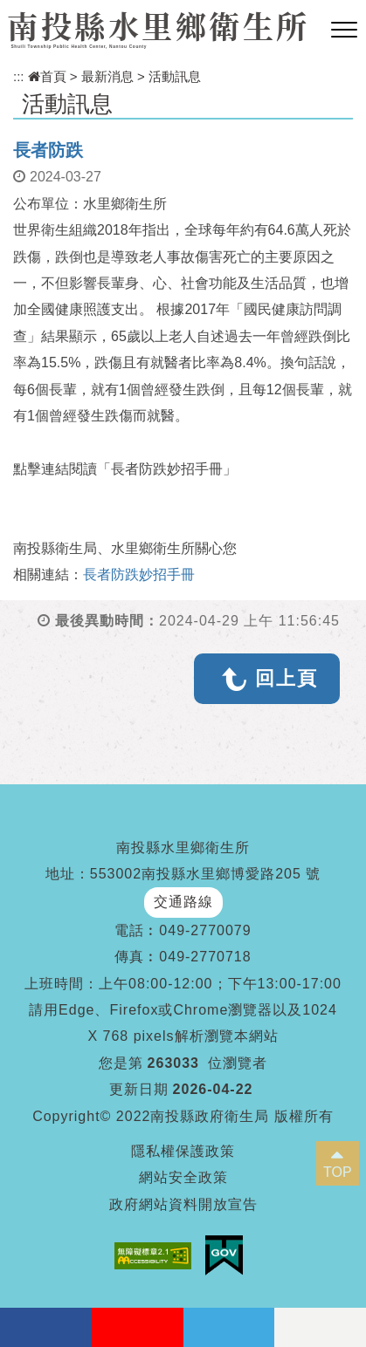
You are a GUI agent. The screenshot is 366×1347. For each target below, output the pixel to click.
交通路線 (183, 901)
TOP (337, 1172)
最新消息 (107, 76)
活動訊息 (174, 76)
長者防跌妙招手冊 (139, 574)
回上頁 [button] (286, 678)
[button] (344, 30)
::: (18, 76)
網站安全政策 (183, 1177)
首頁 (47, 76)
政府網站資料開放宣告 (183, 1204)
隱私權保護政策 (183, 1151)
